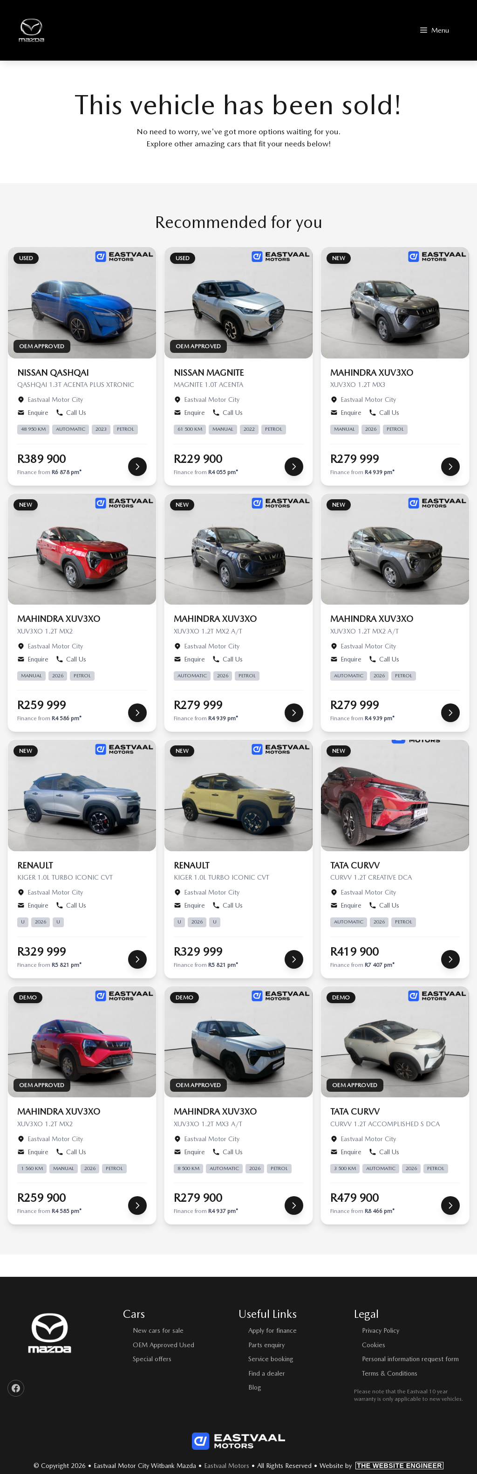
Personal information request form (410, 1359)
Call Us (71, 412)
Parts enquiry (266, 1345)
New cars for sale (158, 1330)
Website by (381, 1465)
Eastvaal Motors (226, 1465)
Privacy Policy (380, 1330)
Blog (254, 1387)
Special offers (152, 1359)
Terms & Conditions (389, 1373)
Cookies (373, 1345)
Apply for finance (272, 1330)
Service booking (270, 1359)
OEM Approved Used (163, 1345)
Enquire (32, 412)
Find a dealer (266, 1373)
